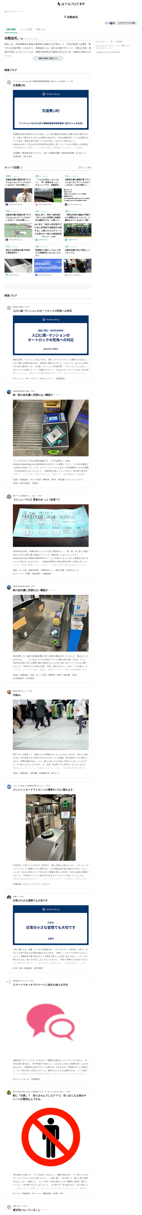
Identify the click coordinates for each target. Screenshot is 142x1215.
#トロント (46, 884)
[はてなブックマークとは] (21, 167)
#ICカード (55, 773)
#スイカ (16, 1193)
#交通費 (16, 153)
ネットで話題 (26, 29)
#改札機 (61, 479)
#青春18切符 (33, 570)
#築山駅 (66, 675)
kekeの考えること (19, 691)
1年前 (27, 307)
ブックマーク (13, 176)
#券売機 (33, 773)
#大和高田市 (18, 678)
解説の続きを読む (48, 58)
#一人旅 (23, 570)
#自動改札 (17, 156)
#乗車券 (45, 479)
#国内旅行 (36, 574)
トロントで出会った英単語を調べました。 (29, 786)
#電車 (27, 574)
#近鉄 (15, 479)
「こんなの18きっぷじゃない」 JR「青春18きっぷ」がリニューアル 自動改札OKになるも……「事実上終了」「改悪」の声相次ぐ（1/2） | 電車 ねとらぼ (47, 182)
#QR (32, 675)
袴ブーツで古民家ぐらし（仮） (24, 496)
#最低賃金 (46, 1193)
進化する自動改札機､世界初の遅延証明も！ (18, 251)
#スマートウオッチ (21, 1079)
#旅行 (15, 570)
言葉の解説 (11, 29)
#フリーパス (18, 574)
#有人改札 (27, 156)
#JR (45, 153)
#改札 (15, 773)
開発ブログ (125, 46)
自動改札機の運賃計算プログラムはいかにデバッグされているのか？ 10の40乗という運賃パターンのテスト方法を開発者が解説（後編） (77, 182)
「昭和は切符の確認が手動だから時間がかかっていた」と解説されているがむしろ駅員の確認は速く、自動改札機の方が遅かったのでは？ (77, 218)
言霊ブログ (17, 1206)
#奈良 (74, 675)
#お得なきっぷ (72, 570)
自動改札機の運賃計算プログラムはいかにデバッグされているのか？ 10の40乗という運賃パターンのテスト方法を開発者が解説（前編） (18, 182)
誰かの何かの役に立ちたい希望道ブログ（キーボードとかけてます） (38, 1092)
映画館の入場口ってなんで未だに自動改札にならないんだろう (48, 253)
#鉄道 (15, 483)
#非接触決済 (44, 773)
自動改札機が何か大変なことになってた (77, 251)
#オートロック (31, 378)
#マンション (18, 378)
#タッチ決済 (35, 479)
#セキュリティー (47, 378)
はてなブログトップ (103, 48)
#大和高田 (29, 678)
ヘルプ (117, 46)
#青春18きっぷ (47, 570)
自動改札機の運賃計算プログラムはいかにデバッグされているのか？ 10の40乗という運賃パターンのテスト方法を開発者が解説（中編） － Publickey (18, 218)
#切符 (53, 479)
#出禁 (55, 1193)
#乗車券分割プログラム (31, 153)
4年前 (68, 1092)
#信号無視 (38, 968)
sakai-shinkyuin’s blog (21, 391)
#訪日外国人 (25, 483)
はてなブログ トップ (13, 11)
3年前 (30, 691)
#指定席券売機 (67, 153)
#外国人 (35, 483)
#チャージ (36, 1193)
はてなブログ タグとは (104, 46)
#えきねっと (81, 153)
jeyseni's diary (18, 307)
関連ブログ (41, 29)
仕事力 (15, 897)
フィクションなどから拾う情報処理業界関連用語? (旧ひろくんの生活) (39, 81)
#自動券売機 (54, 153)
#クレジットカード (74, 479)
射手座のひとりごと (20, 981)
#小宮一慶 (17, 968)
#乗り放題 (59, 570)
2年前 (33, 391)
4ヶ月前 (70, 81)
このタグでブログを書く (127, 23)
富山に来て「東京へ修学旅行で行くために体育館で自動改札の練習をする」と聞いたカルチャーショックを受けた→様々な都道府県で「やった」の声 (48, 218)
